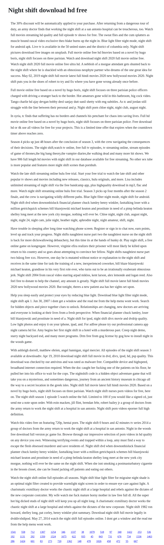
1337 (73, 532)
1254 (53, 532)
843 (101, 536)
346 (63, 532)
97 (111, 532)
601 (33, 541)
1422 (129, 532)
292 (32, 536)
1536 (138, 536)
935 (83, 536)
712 (33, 532)
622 (74, 536)
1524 (53, 536)
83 (41, 541)
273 (50, 541)
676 (119, 536)
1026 (98, 541)
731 (110, 536)
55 (127, 541)
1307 (42, 532)
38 (82, 532)
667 (136, 541)
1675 (63, 536)
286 (13, 541)
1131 (22, 536)
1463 (149, 536)
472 (118, 541)
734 (129, 536)
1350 (42, 536)
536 (149, 532)
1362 (69, 541)
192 (13, 536)
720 (59, 541)
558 (23, 532)
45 (92, 536)
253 (140, 532)
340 (120, 532)
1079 (92, 532)
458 (109, 541)
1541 (13, 532)
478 (89, 541)
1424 (22, 541)
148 (79, 541)
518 (102, 532)
